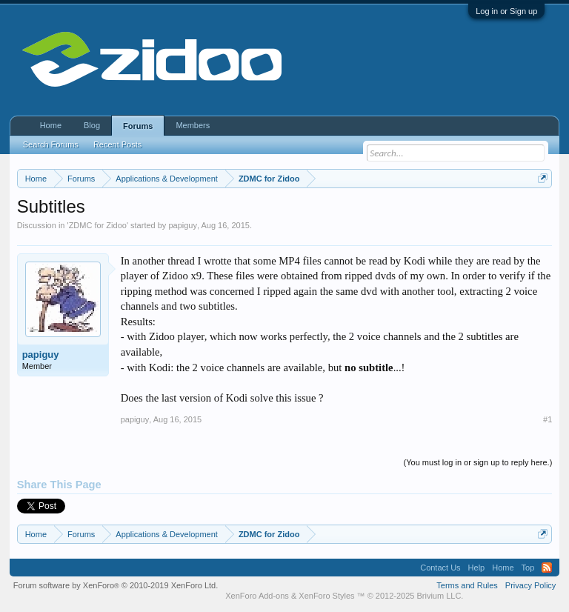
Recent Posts (117, 144)
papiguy (182, 225)
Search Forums (51, 144)
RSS (547, 567)
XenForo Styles (326, 595)
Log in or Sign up (506, 11)
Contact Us (440, 567)
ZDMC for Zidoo (98, 225)
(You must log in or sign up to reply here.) (478, 462)
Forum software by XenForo (116, 585)
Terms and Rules (467, 585)
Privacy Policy (530, 585)
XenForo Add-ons (257, 595)
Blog (92, 125)
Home (50, 125)
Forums (138, 126)
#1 (547, 419)
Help (476, 567)
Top (528, 567)
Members (193, 125)
